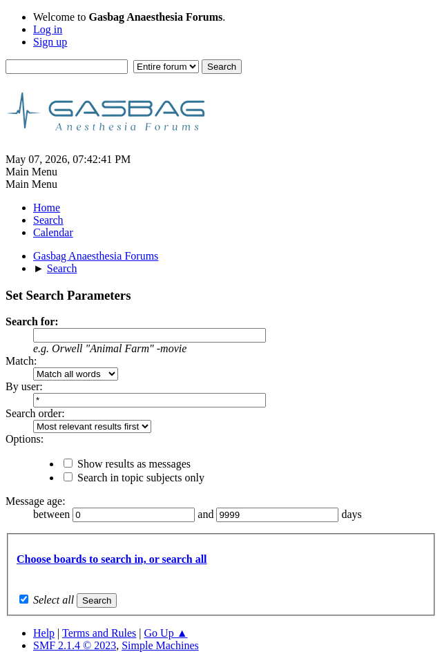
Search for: (32, 321)
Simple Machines (160, 645)
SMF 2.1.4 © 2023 (74, 645)
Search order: (35, 413)
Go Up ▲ (166, 633)
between (53, 514)
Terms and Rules (99, 633)
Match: (21, 361)
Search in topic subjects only (140, 477)
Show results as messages (134, 464)
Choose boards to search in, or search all (112, 559)
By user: (24, 386)
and (207, 514)
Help (44, 633)
